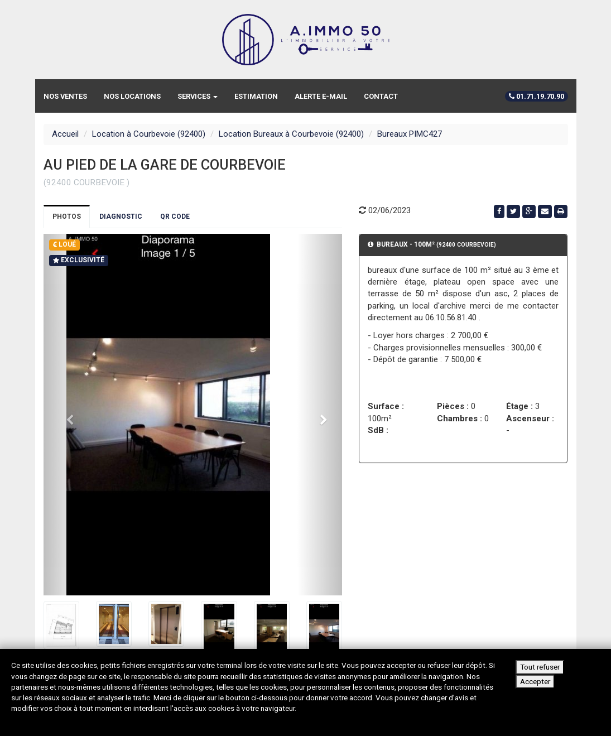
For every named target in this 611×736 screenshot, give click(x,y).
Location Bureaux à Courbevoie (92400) (291, 134)
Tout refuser (540, 666)
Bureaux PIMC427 (409, 134)
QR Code (175, 216)
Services (197, 96)
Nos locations (132, 96)
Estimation (256, 96)
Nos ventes (65, 96)
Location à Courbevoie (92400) (148, 134)
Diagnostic (120, 216)
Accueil (65, 134)
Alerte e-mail (321, 96)
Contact (381, 96)
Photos (66, 216)
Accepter (535, 681)
